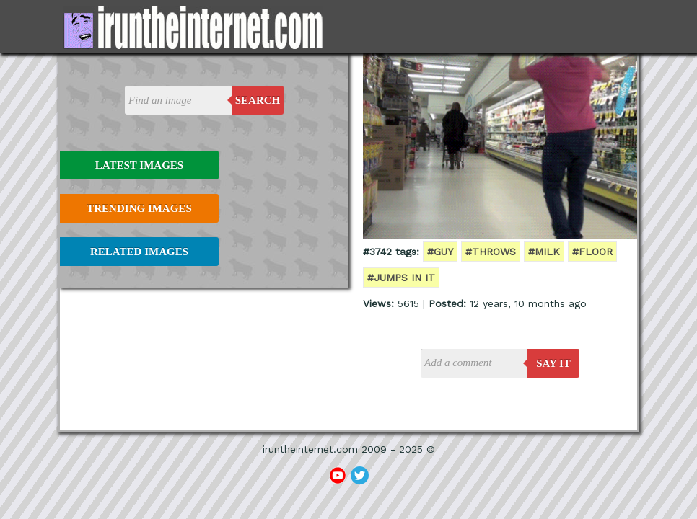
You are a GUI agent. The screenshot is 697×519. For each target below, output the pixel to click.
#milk (544, 251)
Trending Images (139, 208)
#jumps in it (401, 277)
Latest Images (139, 165)
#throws (490, 251)
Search (258, 100)
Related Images (139, 251)
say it (553, 363)
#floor (592, 251)
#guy (440, 251)
